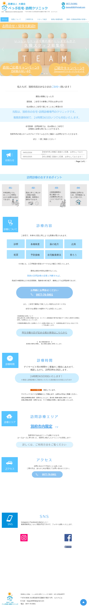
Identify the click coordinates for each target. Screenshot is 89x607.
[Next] (86, 161)
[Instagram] (24, 537)
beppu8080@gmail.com (35, 601)
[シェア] (68, 547)
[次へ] (86, 49)
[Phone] (32, 294)
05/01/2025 (27, 157)
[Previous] (75, 161)
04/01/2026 (27, 152)
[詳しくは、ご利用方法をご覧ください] (44, 444)
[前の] (3, 49)
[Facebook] (68, 537)
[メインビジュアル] (44, 73)
